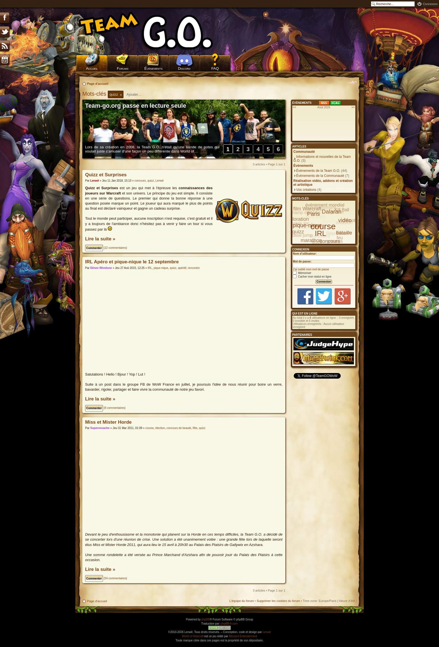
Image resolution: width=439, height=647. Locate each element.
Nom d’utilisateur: (305, 253)
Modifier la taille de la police (353, 82)
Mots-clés (95, 94)
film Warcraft (307, 209)
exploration (296, 219)
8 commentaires (115, 407)
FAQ (215, 68)
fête (195, 428)
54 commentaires (115, 578)
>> (353, 107)
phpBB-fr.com (229, 623)
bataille (344, 233)
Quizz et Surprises (106, 174)
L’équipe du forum (241, 601)
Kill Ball (342, 209)
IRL (150, 267)
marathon (311, 240)
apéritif (182, 267)
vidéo (345, 220)
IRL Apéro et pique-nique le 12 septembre (132, 261)
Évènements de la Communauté (320, 176)
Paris (313, 214)
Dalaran (331, 211)
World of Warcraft (193, 636)
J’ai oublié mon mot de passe (311, 269)
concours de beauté (179, 428)
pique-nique (161, 267)
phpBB (205, 619)
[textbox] (138, 94)
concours (140, 180)
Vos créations (306, 190)
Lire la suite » (100, 239)
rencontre (194, 267)
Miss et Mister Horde (108, 422)
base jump (302, 235)
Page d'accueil (97, 83)
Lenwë (94, 180)
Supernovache (99, 428)
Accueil (92, 68)
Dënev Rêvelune (101, 267)
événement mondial (324, 205)
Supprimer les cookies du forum (278, 601)
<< (294, 107)
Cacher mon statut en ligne (312, 276)
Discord (184, 68)
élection (160, 428)
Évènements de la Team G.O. (318, 171)
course (149, 428)
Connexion (430, 4)
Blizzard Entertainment (243, 636)
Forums (123, 68)
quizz (150, 180)
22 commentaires (115, 247)
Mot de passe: (302, 261)
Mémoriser (302, 273)
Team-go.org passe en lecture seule (135, 105)
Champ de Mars (305, 212)
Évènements (153, 68)
